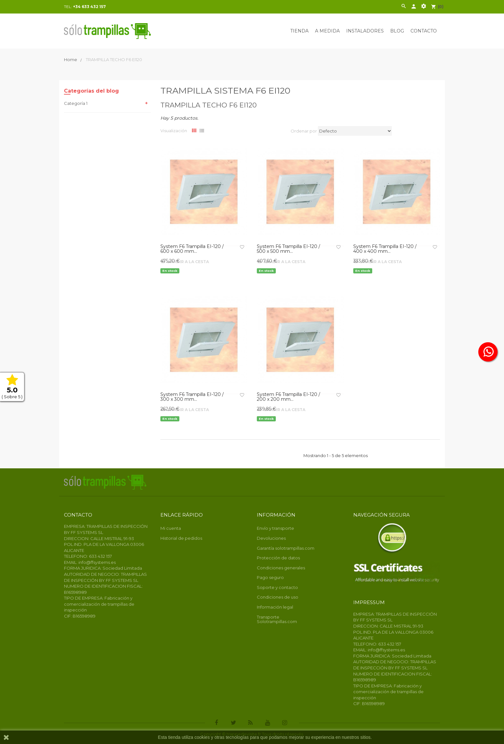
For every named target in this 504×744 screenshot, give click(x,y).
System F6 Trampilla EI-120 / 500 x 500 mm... (288, 249)
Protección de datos (278, 557)
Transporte (268, 617)
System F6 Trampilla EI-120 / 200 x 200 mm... (288, 397)
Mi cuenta (170, 528)
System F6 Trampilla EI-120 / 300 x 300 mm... (192, 397)
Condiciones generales (281, 567)
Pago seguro (270, 577)
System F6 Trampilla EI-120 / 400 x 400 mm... (385, 249)
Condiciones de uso (277, 597)
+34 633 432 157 (89, 6)
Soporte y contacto (277, 587)
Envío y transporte (275, 528)
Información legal (275, 607)
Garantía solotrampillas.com (285, 548)
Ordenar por (304, 130)
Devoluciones (271, 538)
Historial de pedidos (181, 538)
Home (71, 59)
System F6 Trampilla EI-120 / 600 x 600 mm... (192, 249)
